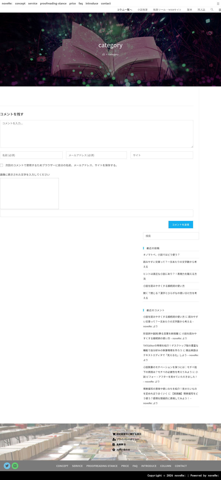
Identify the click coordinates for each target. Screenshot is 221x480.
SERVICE (77, 466)
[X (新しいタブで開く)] (217, 3)
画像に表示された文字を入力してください (25, 174)
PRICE (125, 466)
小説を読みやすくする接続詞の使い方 (164, 286)
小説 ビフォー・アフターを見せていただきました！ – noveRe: (170, 376)
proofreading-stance (53, 3)
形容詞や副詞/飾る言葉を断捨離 (160, 333)
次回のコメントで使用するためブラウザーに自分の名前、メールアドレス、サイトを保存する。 (61, 165)
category (114, 54)
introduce (92, 3)
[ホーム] (103, 54)
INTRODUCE (148, 466)
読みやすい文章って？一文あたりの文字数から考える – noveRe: (170, 321)
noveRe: (7, 3)
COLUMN (165, 466)
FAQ (135, 466)
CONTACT (181, 466)
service (32, 3)
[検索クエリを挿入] (171, 236)
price (72, 3)
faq (81, 3)
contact (106, 3)
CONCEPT (62, 466)
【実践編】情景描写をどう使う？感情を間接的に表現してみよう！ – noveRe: (170, 398)
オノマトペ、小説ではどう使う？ (161, 254)
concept (20, 3)
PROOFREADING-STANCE (102, 466)
